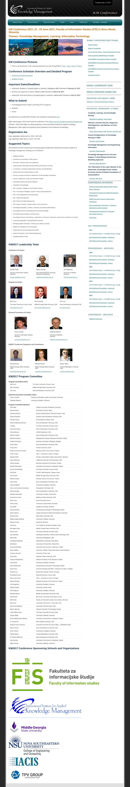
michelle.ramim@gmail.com (43, 371)
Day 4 (80, 66)
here (58, 117)
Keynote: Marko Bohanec (97, 163)
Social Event (83, 22)
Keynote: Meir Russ (95, 178)
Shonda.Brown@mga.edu (18, 371)
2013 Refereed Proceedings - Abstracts (101, 302)
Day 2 (69, 66)
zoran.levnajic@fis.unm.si (22, 339)
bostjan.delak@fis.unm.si (17, 277)
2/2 (119, 285)
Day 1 (64, 66)
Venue (72, 22)
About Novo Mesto (49, 22)
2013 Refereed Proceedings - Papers (101, 306)
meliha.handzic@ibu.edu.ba (44, 277)
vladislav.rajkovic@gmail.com (59, 339)
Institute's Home (17, 22)
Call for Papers (93, 44)
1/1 (114, 299)
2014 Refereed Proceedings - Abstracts (101, 288)
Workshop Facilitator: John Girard (100, 119)
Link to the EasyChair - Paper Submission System (104, 52)
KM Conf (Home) (33, 22)
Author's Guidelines (94, 48)
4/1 (114, 256)
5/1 (114, 233)
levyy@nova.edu (65, 307)
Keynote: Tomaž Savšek (97, 151)
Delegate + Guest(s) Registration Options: (100, 102)
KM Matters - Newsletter (100, 22)
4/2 (119, 256)
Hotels (62, 22)
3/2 (119, 270)
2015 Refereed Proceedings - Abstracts (101, 274)
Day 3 (74, 66)
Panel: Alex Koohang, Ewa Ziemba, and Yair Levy (105, 131)
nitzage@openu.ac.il (16, 307)
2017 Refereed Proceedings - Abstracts (101, 237)
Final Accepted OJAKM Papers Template (101, 55)
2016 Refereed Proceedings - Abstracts (101, 259)
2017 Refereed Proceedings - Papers (101, 241)
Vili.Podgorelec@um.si (70, 277)
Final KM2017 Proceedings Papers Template (102, 59)
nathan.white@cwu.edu (67, 371)
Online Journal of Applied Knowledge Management (65, 122)
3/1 (114, 270)
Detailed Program (17, 79)
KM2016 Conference (95, 319)
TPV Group (92, 217)
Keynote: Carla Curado (96, 141)
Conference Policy (94, 75)
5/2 (119, 233)
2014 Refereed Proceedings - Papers (101, 292)
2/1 (114, 285)
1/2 (119, 299)
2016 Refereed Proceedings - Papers (101, 263)
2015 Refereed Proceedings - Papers (101, 277)
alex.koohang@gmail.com (42, 307)
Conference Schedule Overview (22, 75)
